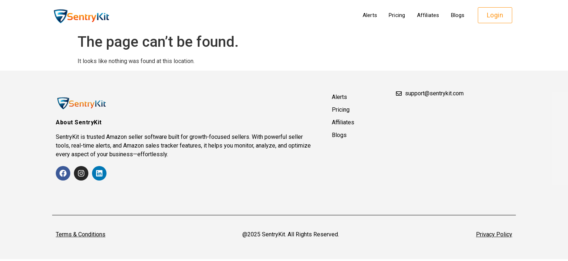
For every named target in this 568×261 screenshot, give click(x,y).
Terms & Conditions (80, 234)
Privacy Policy (494, 234)
